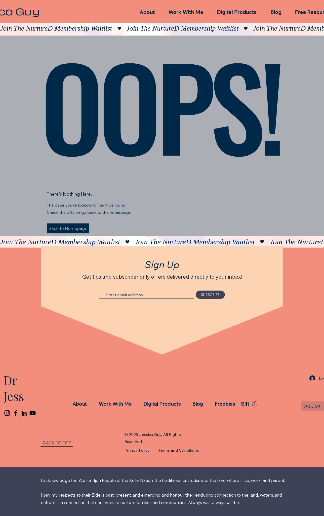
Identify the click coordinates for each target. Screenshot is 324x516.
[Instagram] (7, 413)
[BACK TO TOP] (56, 443)
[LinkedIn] (24, 413)
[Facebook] (15, 413)
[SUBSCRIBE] (210, 295)
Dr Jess (13, 388)
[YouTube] (32, 413)
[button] (68, 228)
